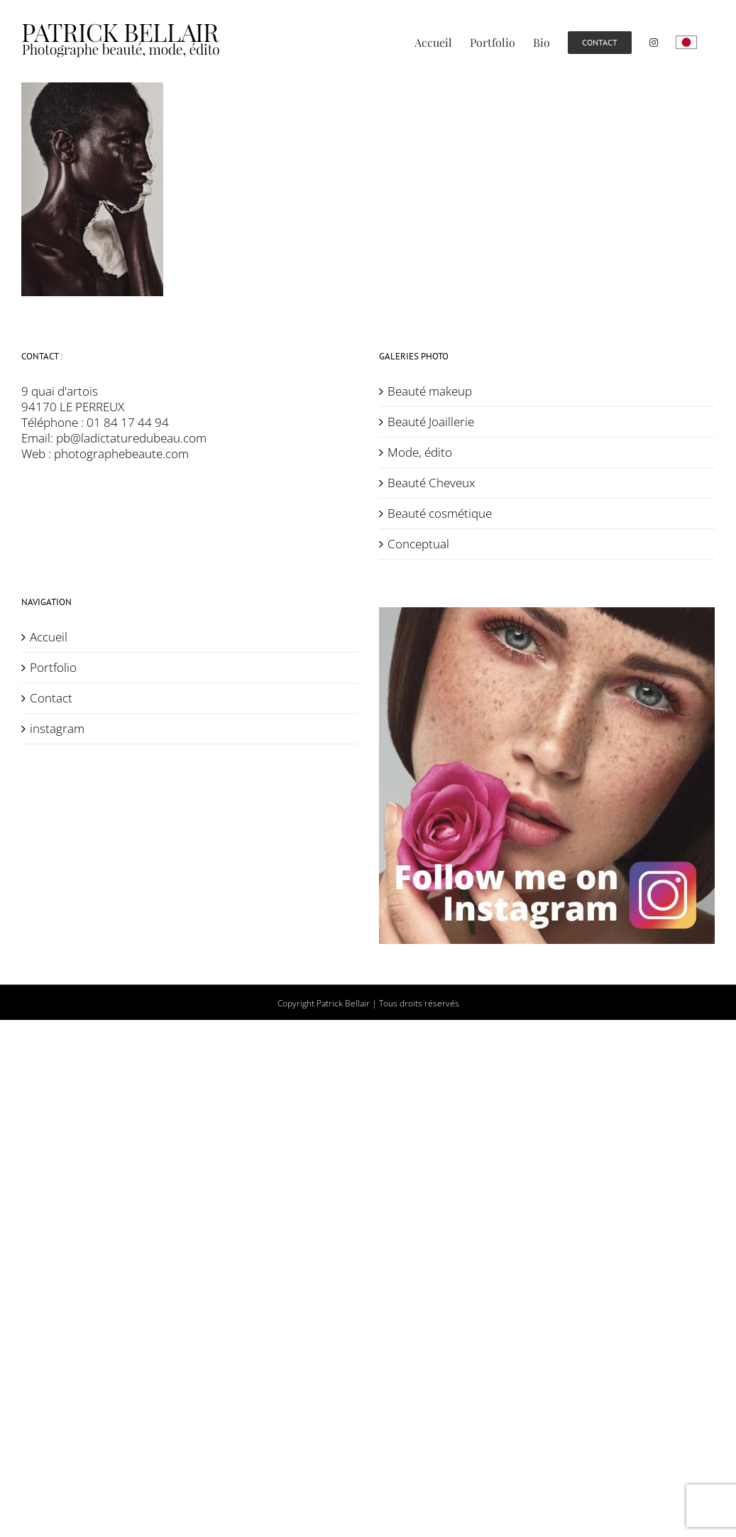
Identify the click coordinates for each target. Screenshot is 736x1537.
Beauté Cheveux (431, 483)
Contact (51, 698)
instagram (57, 729)
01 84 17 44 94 (128, 422)
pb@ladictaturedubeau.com (131, 438)
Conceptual (418, 544)
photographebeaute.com (121, 453)
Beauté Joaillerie (431, 422)
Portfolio (53, 667)
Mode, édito (420, 452)
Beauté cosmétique (440, 513)
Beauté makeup (430, 391)
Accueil (48, 637)
